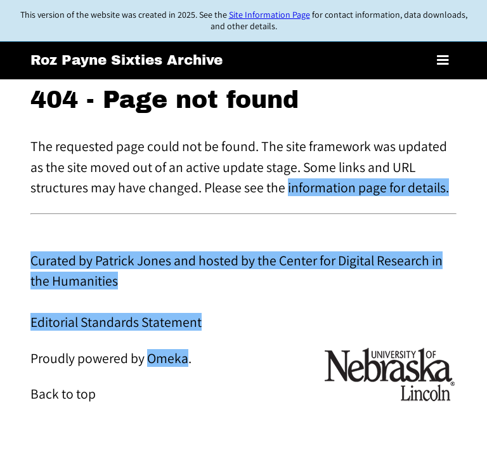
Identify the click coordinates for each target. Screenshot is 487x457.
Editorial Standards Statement (116, 322)
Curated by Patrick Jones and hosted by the (154, 260)
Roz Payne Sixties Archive (126, 60)
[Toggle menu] (443, 61)
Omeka (167, 358)
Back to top (63, 393)
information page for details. (368, 187)
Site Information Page (269, 14)
